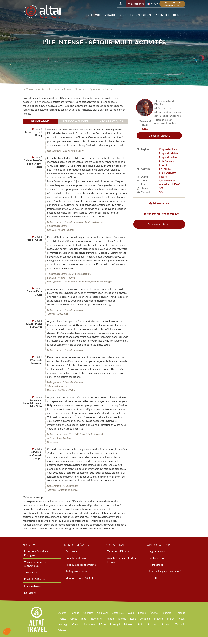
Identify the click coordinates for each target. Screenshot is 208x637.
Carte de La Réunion (118, 551)
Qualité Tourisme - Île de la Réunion (121, 560)
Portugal (115, 624)
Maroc (170, 618)
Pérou (102, 624)
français (149, 4)
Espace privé (137, 3)
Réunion (128, 624)
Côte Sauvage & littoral (168, 162)
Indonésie (96, 618)
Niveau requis (161, 203)
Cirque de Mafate (169, 153)
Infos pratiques (111, 121)
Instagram (155, 578)
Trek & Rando (31, 572)
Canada (75, 612)
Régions (179, 15)
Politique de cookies (76, 571)
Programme (40, 121)
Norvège (63, 624)
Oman (75, 624)
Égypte (154, 612)
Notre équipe (155, 564)
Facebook (150, 578)
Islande (122, 618)
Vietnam (63, 630)
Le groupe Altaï (156, 551)
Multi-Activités (167, 172)
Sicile (140, 624)
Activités (162, 15)
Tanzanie (180, 624)
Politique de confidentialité (80, 564)
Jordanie (145, 618)
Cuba (131, 612)
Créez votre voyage (100, 15)
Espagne (166, 612)
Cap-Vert (102, 612)
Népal (182, 618)
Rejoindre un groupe (135, 15)
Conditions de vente (76, 558)
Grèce (73, 618)
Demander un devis (159, 135)
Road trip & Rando (34, 579)
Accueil (46, 89)
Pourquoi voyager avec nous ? (164, 571)
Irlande (110, 618)
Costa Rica (118, 612)
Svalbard (166, 624)
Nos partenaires (117, 544)
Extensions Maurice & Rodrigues (36, 553)
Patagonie (89, 624)
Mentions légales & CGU (79, 578)
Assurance (71, 551)
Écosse (142, 612)
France (62, 618)
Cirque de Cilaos (62, 89)
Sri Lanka (152, 624)
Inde (83, 618)
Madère (158, 618)
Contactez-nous (157, 558)
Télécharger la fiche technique (161, 213)
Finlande (180, 612)
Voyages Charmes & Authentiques (35, 563)
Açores (62, 612)
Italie (133, 618)
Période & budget (75, 121)
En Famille (165, 168)
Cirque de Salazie (168, 157)
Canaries (88, 612)
